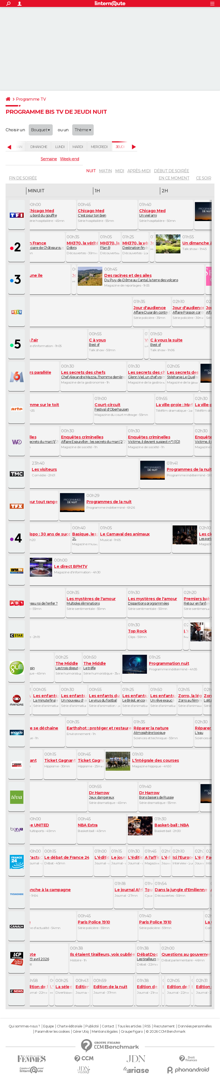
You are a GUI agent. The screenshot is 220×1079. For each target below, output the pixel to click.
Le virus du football (104, 698)
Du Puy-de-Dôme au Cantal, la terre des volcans (141, 277)
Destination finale (135, 245)
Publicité (92, 1026)
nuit (91, 170)
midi (119, 170)
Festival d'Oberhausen (124, 407)
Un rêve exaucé (163, 698)
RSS (147, 1026)
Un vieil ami (166, 213)
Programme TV (31, 99)
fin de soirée (23, 178)
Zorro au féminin (190, 698)
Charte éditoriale (69, 1026)
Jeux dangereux (113, 795)
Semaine (49, 158)
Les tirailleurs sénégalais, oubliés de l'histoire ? (148, 956)
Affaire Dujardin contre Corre (152, 310)
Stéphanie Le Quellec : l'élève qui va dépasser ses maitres (182, 374)
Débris (82, 245)
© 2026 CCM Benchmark (165, 1032)
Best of (115, 342)
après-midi (139, 170)
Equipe (48, 1026)
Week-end (69, 158)
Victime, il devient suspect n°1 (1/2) (160, 439)
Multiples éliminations (96, 601)
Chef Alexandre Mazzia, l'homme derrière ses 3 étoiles (93, 374)
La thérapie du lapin (29, 665)
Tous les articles (129, 1026)
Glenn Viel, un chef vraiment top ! (146, 374)
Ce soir (203, 178)
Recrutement (164, 1026)
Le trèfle (101, 665)
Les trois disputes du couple (68, 665)
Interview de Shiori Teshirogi (26, 698)
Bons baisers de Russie (168, 795)
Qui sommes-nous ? (24, 1026)
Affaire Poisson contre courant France (188, 310)
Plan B (110, 245)
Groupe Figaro (132, 1032)
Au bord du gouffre (52, 213)
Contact (108, 1026)
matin (105, 170)
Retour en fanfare (196, 601)
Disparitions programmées (155, 601)
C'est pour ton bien (107, 213)
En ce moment (174, 178)
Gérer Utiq (81, 1032)
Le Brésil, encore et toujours (135, 698)
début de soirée (171, 170)
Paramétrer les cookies (52, 1032)
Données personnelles (194, 1026)
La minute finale (46, 698)
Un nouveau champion (74, 698)
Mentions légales (104, 1032)
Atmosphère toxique (163, 730)
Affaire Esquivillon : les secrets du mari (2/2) (93, 439)
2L (85, 536)
